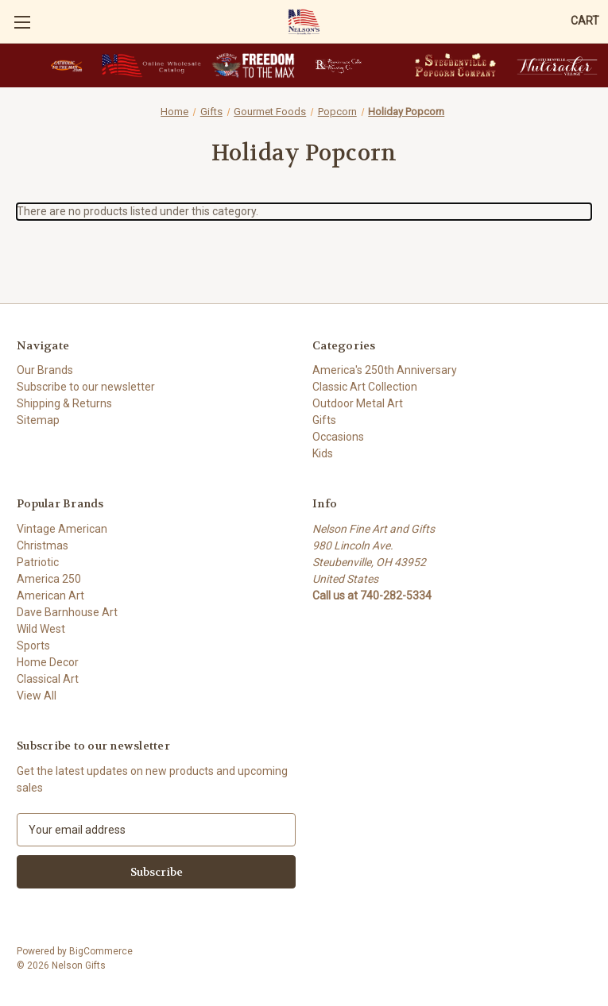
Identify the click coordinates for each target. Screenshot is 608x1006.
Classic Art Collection (364, 386)
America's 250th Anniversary (384, 370)
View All (36, 695)
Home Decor (48, 662)
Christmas (42, 545)
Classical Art (48, 679)
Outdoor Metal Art (357, 403)
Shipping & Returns (64, 403)
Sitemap (38, 420)
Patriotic (38, 562)
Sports (33, 645)
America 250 (49, 578)
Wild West (41, 628)
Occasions (338, 436)
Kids (322, 453)
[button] (66, 65)
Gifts (324, 420)
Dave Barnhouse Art (67, 612)
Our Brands (45, 370)
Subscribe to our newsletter (86, 386)
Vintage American (62, 528)
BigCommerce (101, 951)
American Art (50, 595)
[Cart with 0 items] (585, 21)
